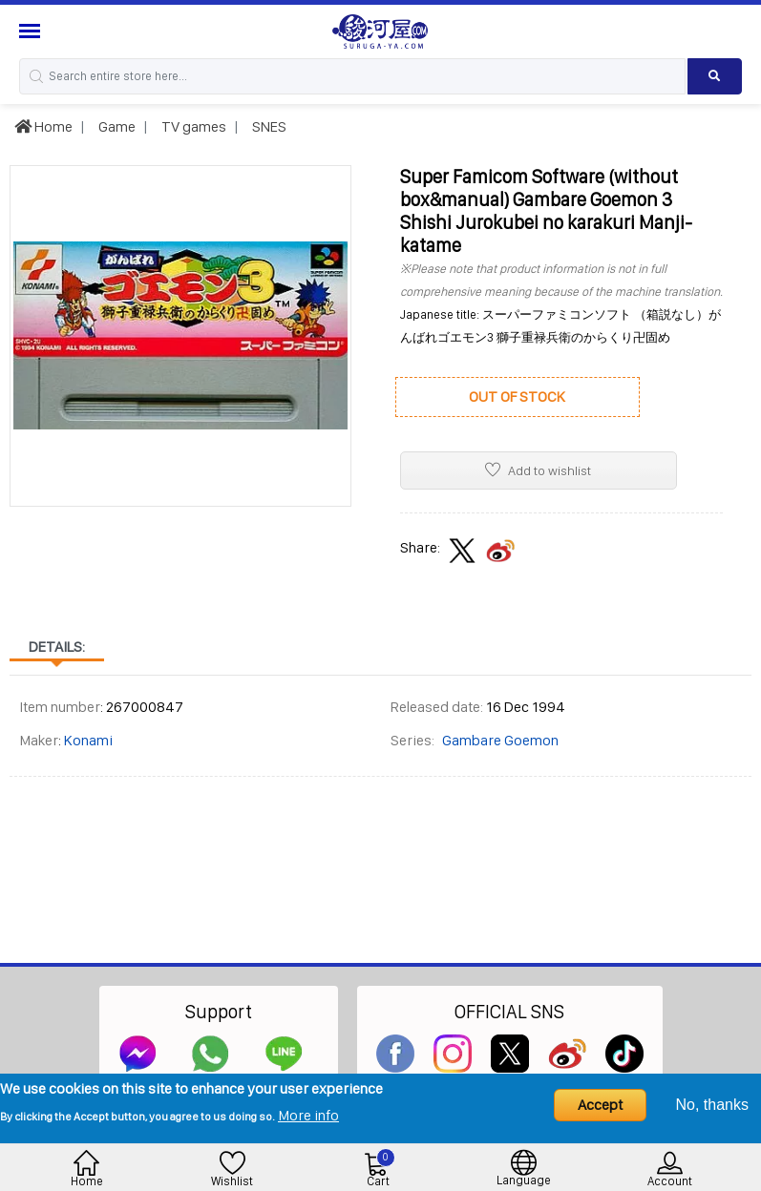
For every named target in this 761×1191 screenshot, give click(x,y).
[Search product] (714, 76)
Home (43, 126)
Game (115, 126)
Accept (600, 1105)
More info (308, 1115)
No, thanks (712, 1105)
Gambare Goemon (500, 740)
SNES (267, 126)
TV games (192, 126)
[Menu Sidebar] (32, 31)
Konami (88, 740)
